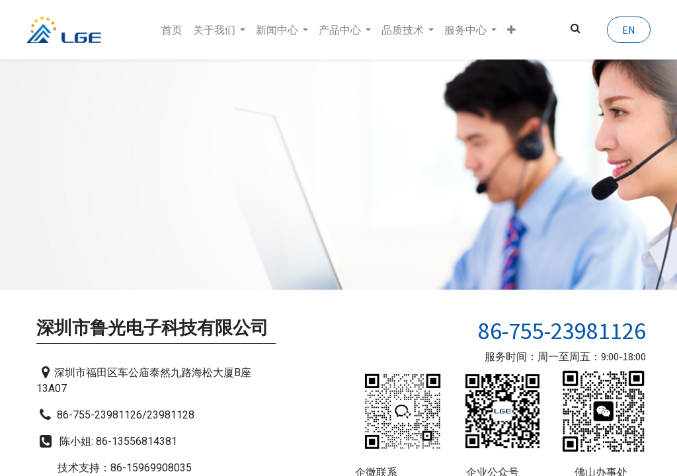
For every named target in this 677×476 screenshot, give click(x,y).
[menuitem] (172, 30)
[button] (511, 30)
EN (624, 29)
